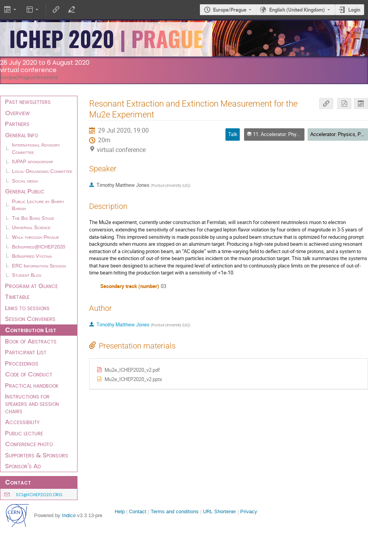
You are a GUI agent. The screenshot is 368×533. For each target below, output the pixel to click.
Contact (137, 511)
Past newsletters (28, 101)
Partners (17, 123)
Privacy (248, 511)
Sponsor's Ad (23, 466)
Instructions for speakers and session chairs (32, 403)
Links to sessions (27, 307)
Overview (17, 112)
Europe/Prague (229, 9)
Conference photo (29, 443)
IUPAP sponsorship (32, 161)
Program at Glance (31, 285)
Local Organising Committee (42, 171)
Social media (25, 181)
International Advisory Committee (36, 148)
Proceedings (21, 363)
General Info (21, 135)
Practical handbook (31, 385)
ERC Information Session (39, 266)
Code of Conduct (28, 374)
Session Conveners (30, 318)
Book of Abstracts (31, 341)
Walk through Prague (35, 237)
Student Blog (26, 275)
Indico (69, 515)
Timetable (17, 296)
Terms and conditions (175, 511)
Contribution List (30, 330)
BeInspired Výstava (32, 256)
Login (354, 9)
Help (120, 511)
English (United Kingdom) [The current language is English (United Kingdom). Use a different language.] (297, 9)
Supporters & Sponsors (36, 455)
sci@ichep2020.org (39, 495)
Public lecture (24, 433)
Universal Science (31, 227)
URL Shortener (219, 511)
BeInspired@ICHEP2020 (38, 247)
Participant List (25, 352)
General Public (25, 191)
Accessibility (22, 421)
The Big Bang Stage (33, 218)
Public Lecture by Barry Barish (38, 205)
